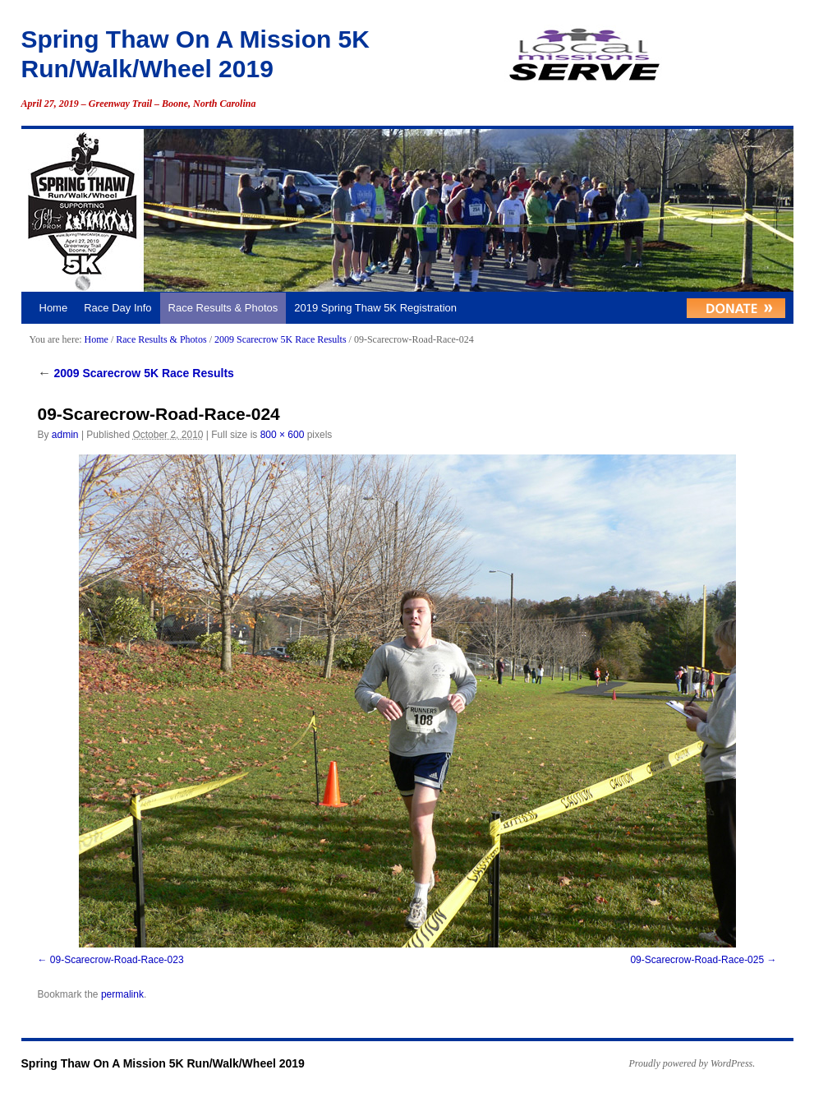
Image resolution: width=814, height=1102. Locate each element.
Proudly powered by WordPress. (692, 1063)
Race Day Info (117, 308)
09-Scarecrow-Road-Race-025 (697, 960)
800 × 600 (282, 434)
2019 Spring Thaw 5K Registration (375, 308)
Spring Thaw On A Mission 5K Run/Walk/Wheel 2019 (163, 1063)
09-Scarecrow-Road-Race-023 (117, 960)
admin (65, 434)
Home (53, 308)
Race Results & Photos (223, 308)
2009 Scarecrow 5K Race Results (280, 339)
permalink (122, 994)
